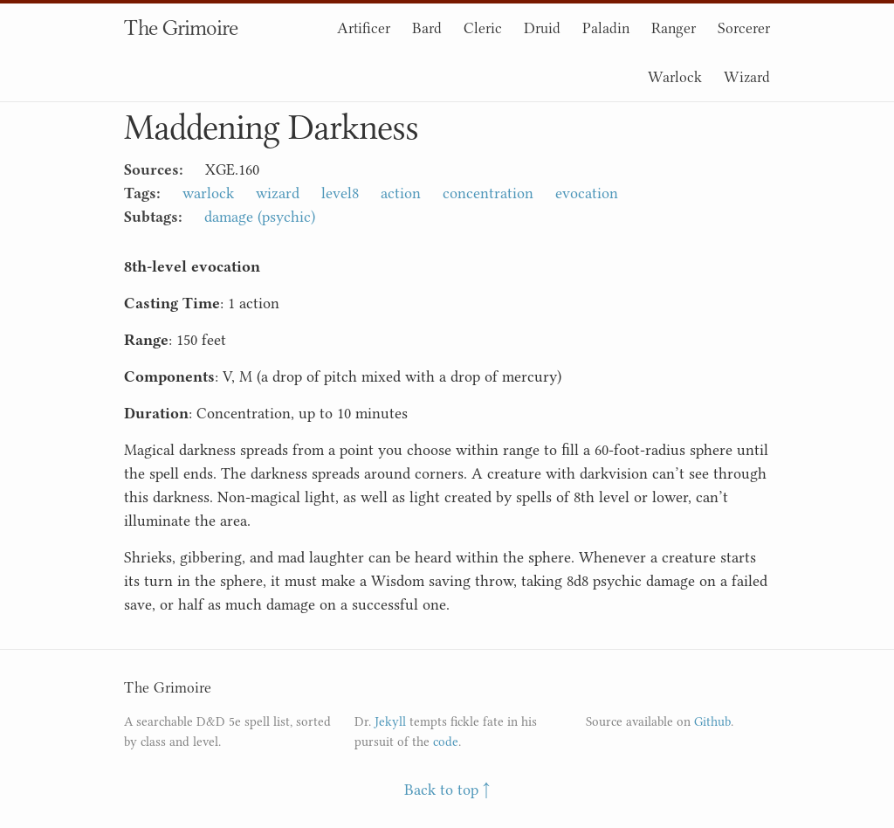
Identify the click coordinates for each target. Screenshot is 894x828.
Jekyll (390, 721)
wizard (277, 193)
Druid (542, 28)
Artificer (363, 28)
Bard (427, 28)
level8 (340, 193)
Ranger (673, 28)
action (401, 193)
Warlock (675, 77)
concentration (488, 193)
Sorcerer (744, 28)
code (445, 742)
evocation (586, 193)
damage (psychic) (259, 216)
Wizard (747, 77)
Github (712, 721)
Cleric (483, 28)
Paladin (605, 28)
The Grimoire (180, 27)
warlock (208, 193)
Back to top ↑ (447, 789)
